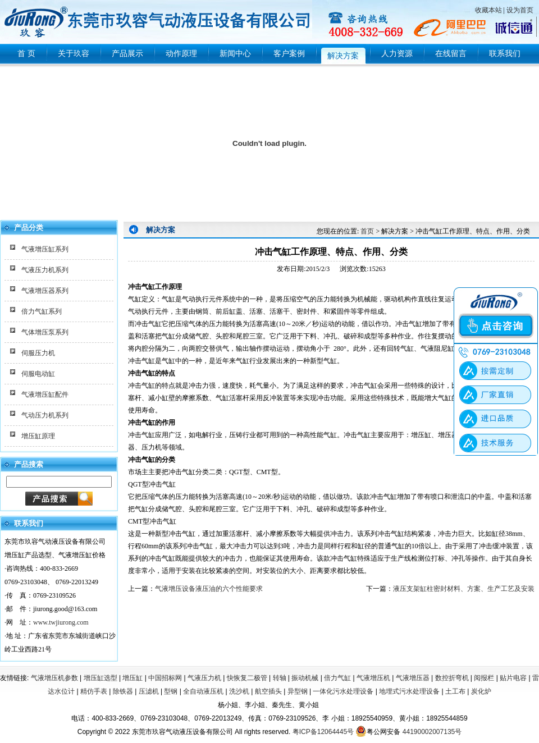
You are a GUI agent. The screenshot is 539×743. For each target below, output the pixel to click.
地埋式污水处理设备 (409, 691)
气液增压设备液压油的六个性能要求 (209, 589)
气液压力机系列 (44, 270)
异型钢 (297, 691)
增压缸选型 (100, 678)
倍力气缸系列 (41, 311)
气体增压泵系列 (44, 332)
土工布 (455, 691)
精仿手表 (93, 691)
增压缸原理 (38, 436)
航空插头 (268, 691)
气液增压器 (413, 678)
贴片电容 (513, 678)
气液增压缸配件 (44, 394)
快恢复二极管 (247, 678)
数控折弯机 (452, 678)
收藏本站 (488, 10)
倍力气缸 (337, 678)
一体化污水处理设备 (343, 691)
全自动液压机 (203, 691)
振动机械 (304, 678)
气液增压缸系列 (44, 249)
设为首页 (519, 10)
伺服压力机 (38, 353)
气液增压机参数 (54, 678)
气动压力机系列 (44, 415)
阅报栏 (484, 678)
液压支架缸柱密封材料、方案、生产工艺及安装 (464, 589)
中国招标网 (165, 678)
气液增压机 (373, 678)
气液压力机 (204, 678)
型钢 (170, 691)
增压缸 (132, 678)
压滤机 (149, 691)
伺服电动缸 (38, 374)
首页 (367, 231)
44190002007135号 (432, 732)
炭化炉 (481, 691)
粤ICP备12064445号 (323, 732)
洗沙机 (239, 691)
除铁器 (123, 691)
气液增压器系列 (44, 291)
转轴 (279, 678)
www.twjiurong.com (61, 622)
